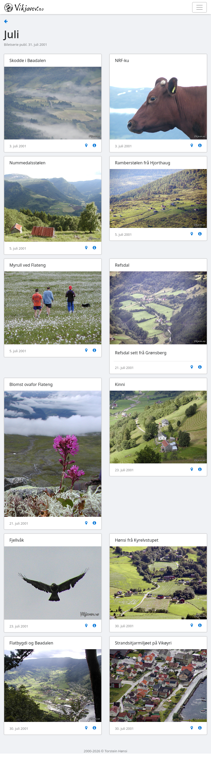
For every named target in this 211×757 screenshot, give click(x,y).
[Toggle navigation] (199, 7)
